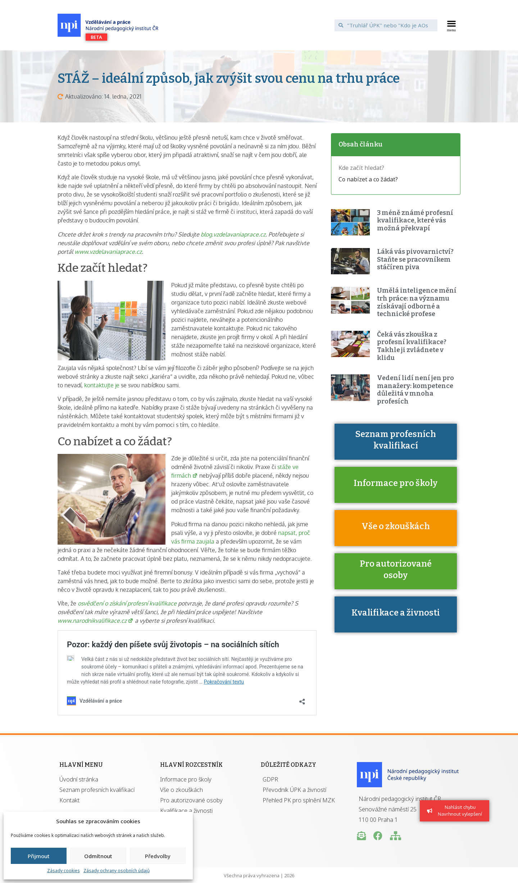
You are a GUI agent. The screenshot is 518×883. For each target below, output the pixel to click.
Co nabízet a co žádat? (368, 179)
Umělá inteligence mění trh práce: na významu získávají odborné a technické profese (416, 302)
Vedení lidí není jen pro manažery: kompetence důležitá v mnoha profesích (415, 389)
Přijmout (39, 856)
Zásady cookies (63, 871)
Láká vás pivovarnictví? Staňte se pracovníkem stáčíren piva (415, 259)
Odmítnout (98, 856)
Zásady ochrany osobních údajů (116, 871)
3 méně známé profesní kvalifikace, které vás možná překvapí (415, 220)
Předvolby (158, 856)
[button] (452, 25)
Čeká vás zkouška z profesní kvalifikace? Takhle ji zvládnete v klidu (411, 346)
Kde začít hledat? (361, 168)
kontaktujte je (101, 385)
